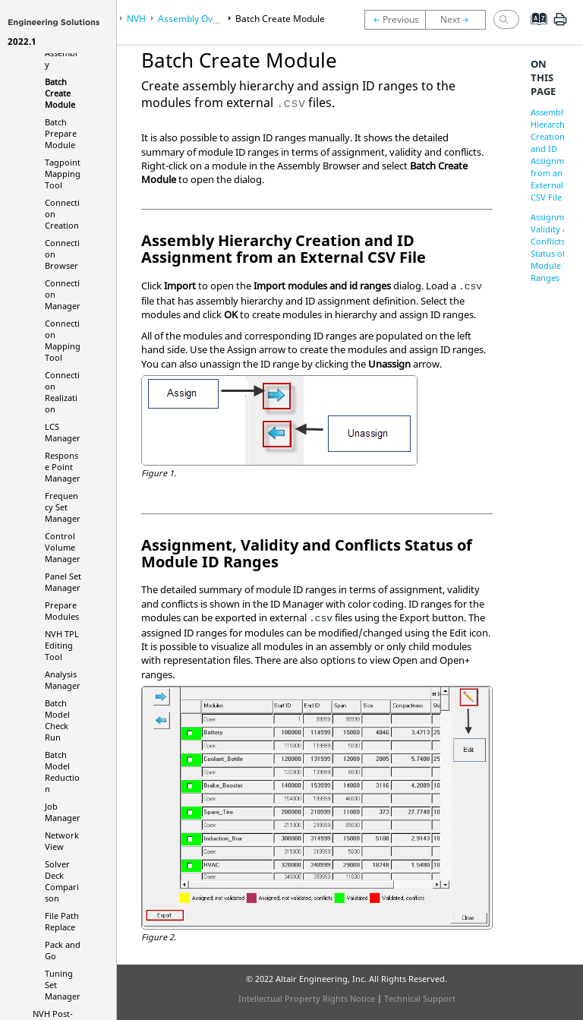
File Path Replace (62, 921)
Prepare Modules (62, 610)
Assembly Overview (199, 18)
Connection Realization (62, 392)
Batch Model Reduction (62, 771)
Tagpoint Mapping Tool (62, 173)
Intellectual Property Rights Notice (306, 998)
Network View (62, 840)
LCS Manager (62, 432)
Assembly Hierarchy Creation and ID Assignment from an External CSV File (554, 154)
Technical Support (419, 998)
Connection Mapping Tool (62, 340)
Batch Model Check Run (57, 720)
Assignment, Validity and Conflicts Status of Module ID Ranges (555, 247)
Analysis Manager (62, 679)
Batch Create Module (60, 93)
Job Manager (62, 812)
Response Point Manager (62, 467)
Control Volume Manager (62, 547)
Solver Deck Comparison (62, 881)
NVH (136, 18)
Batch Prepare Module (61, 133)
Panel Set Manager (63, 581)
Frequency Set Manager (62, 507)
